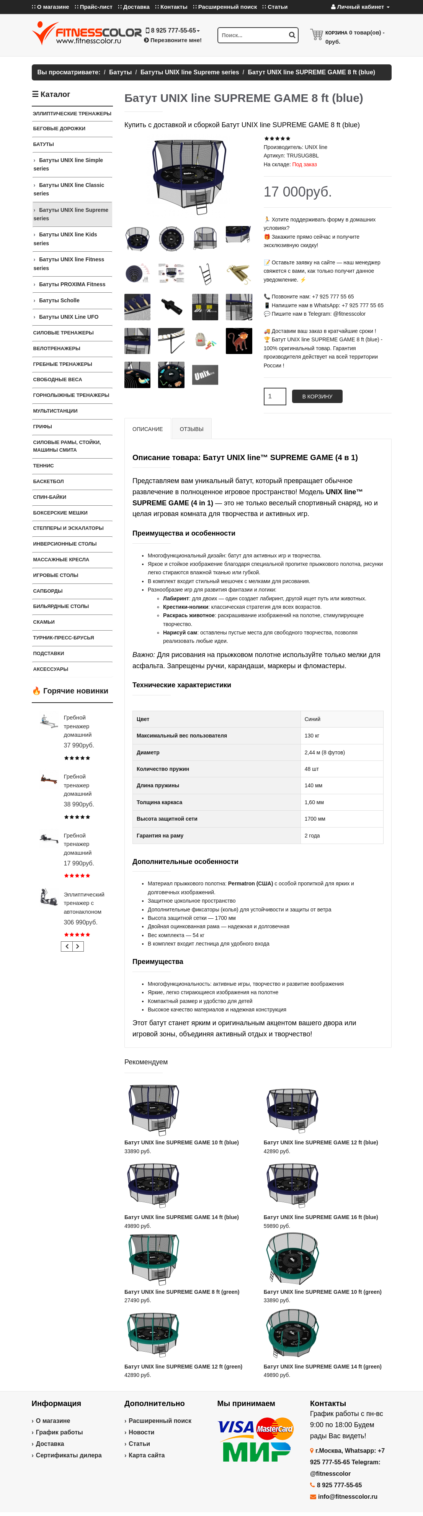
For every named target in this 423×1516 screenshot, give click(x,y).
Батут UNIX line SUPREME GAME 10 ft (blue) (181, 1142)
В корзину (317, 396)
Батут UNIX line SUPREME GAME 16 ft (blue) (321, 1217)
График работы (59, 1432)
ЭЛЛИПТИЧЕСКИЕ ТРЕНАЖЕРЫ (72, 113)
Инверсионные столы (65, 544)
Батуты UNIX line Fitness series (69, 263)
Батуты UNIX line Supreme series (71, 214)
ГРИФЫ (42, 426)
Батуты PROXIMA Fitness (72, 284)
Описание (147, 429)
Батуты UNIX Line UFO (68, 317)
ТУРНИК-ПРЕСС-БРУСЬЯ (63, 638)
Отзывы (192, 429)
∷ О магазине (50, 6)
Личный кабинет (360, 6)
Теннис (43, 466)
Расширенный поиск (160, 1421)
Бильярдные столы (61, 606)
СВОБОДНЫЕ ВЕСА (57, 379)
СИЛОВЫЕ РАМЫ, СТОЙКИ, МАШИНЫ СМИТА (67, 446)
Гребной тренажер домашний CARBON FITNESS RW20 (84, 852)
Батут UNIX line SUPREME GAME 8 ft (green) (181, 1292)
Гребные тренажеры (62, 364)
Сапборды (48, 591)
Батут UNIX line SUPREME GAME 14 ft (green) (323, 1367)
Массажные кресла (61, 559)
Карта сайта (147, 1455)
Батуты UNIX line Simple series (68, 164)
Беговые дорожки (59, 128)
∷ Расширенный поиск (225, 6)
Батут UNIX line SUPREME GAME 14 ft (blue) (181, 1217)
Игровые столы (55, 575)
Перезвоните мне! (173, 40)
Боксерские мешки (60, 513)
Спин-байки (50, 497)
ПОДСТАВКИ (48, 653)
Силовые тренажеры (63, 333)
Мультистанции (55, 411)
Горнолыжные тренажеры (71, 395)
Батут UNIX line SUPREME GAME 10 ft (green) (323, 1292)
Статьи (139, 1444)
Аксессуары (51, 669)
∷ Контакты (171, 6)
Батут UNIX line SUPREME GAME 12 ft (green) (183, 1367)
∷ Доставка (134, 6)
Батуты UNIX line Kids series (65, 238)
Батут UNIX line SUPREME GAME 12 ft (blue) (321, 1142)
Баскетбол (48, 481)
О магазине (53, 1421)
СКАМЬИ (44, 622)
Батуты (43, 144)
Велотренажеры (56, 348)
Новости (141, 1432)
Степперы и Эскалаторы (68, 528)
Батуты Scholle (59, 300)
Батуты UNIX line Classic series (69, 189)
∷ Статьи (274, 6)
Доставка (50, 1444)
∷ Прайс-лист (94, 6)
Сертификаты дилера (69, 1455)
